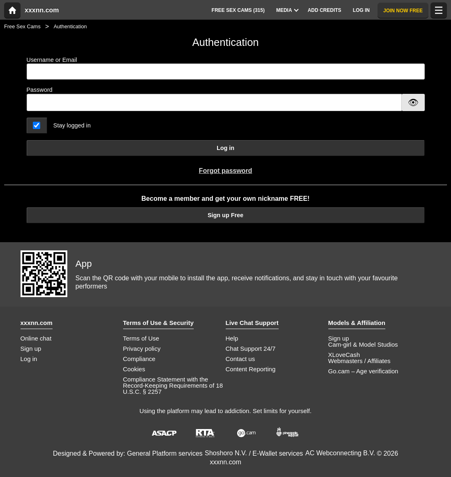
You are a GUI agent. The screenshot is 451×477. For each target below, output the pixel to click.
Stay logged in (72, 125)
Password (40, 89)
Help (232, 338)
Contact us (240, 358)
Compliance (139, 358)
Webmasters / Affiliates (359, 360)
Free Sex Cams (22, 26)
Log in (225, 148)
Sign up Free (225, 215)
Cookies (134, 369)
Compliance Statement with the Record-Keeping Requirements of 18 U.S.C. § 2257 (173, 385)
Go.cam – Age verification (363, 371)
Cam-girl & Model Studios (363, 344)
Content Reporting (251, 369)
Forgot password (225, 170)
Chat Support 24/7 (251, 348)
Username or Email (226, 68)
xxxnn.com (42, 10)
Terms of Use (141, 338)
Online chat (36, 338)
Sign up (31, 348)
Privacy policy (142, 348)
